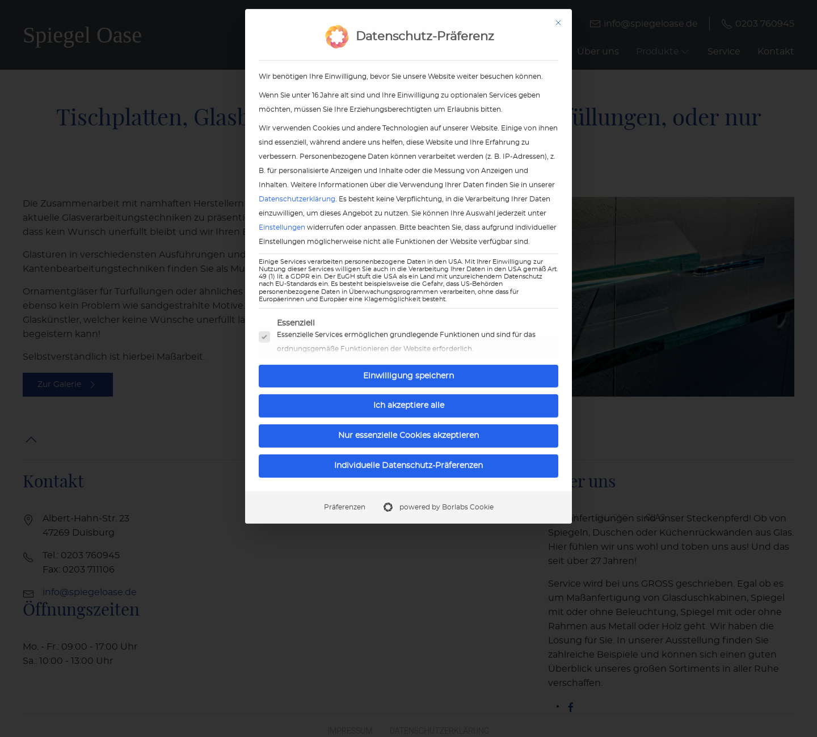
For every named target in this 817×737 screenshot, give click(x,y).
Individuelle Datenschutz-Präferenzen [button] (408, 445)
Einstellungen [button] (282, 207)
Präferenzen (344, 486)
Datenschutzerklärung (297, 178)
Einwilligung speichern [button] (408, 356)
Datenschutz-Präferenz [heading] (425, 17)
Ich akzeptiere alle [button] (408, 386)
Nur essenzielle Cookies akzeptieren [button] (408, 415)
